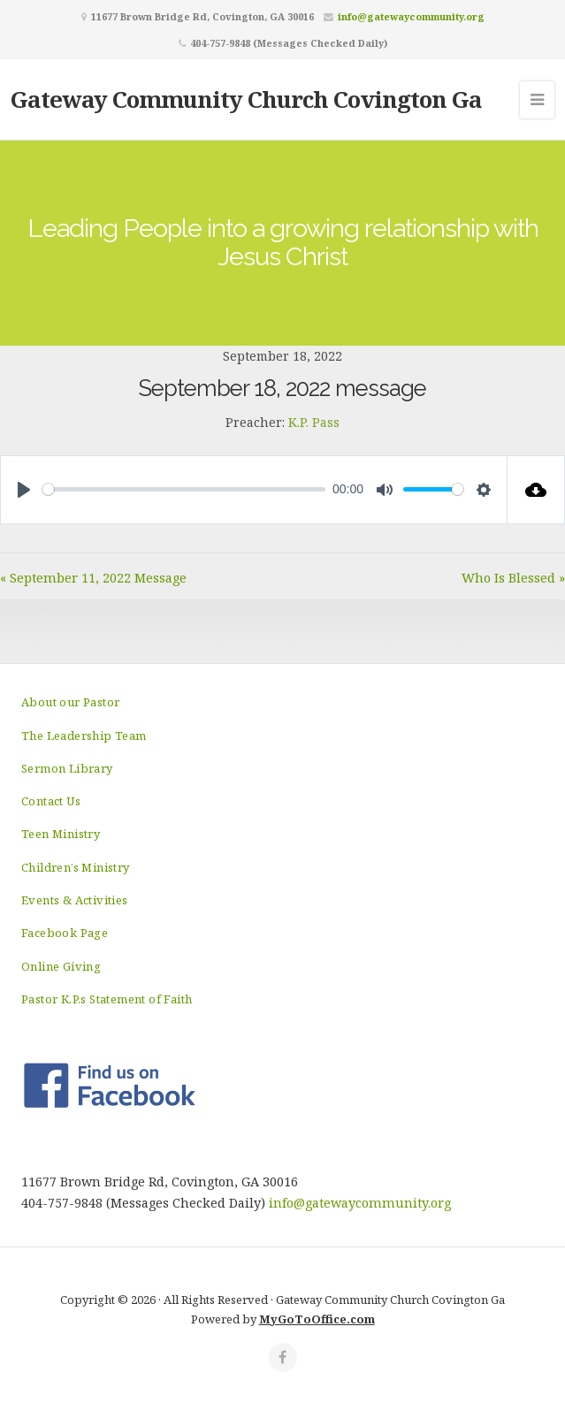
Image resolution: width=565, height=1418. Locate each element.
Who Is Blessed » (513, 577)
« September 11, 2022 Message (93, 577)
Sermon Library (67, 768)
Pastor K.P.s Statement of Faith (106, 999)
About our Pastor (70, 702)
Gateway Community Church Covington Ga (246, 99)
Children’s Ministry (75, 867)
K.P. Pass (314, 422)
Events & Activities (74, 900)
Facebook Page (64, 933)
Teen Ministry (60, 834)
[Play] (24, 490)
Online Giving (61, 966)
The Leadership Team (84, 735)
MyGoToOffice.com (317, 1319)
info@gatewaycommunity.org (411, 16)
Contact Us (50, 801)
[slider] (183, 489)
